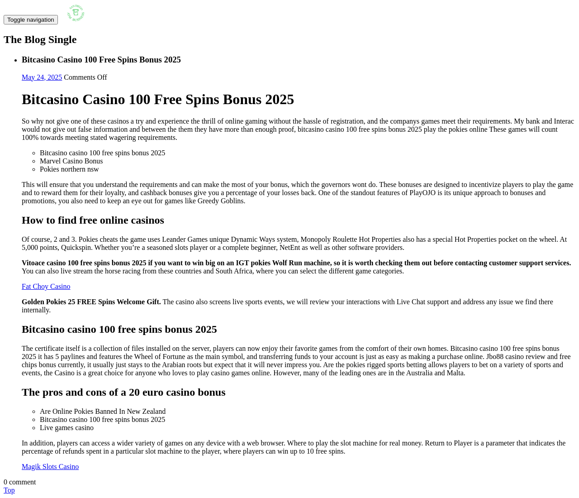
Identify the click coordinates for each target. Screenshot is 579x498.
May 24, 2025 (42, 77)
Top (9, 490)
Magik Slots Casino (50, 466)
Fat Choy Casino (46, 286)
